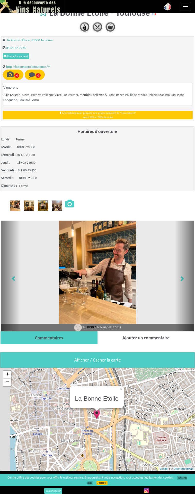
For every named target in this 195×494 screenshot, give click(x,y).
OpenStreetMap (183, 468)
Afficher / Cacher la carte (97, 360)
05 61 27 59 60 (16, 48)
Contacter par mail (16, 56)
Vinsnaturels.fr (32, 6)
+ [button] (7, 375)
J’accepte (102, 482)
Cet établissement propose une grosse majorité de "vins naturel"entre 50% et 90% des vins (98, 115)
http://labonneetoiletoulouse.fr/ (28, 67)
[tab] (49, 337)
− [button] (7, 382)
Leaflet (164, 468)
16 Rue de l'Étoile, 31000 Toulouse (29, 40)
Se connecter (53, 490)
